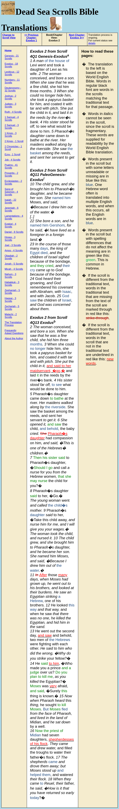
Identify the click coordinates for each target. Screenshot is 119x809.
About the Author (14, 338)
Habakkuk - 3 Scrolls (12, 283)
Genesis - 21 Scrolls (12, 57)
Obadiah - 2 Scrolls (11, 257)
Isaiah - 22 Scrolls (10, 201)
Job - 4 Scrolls (12, 159)
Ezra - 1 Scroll (12, 154)
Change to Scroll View (8, 36)
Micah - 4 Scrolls (14, 269)
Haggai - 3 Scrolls (10, 299)
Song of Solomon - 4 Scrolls (11, 192)
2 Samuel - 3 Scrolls (12, 126)
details (91, 43)
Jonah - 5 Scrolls (14, 263)
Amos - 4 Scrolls (14, 250)
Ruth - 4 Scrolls (13, 112)
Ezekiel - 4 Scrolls (10, 225)
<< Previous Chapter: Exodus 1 (31, 38)
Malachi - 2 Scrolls (11, 315)
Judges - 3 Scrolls (10, 105)
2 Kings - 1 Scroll (14, 141)
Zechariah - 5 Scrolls (12, 307)
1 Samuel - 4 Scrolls (12, 118)
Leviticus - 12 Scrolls (12, 73)
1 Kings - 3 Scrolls (10, 134)
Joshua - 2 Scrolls (10, 97)
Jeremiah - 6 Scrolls (11, 209)
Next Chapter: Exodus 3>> (77, 36)
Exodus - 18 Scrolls (11, 65)
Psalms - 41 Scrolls (11, 166)
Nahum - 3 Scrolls (10, 275)
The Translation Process (13, 324)
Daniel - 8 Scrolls (14, 232)
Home (8, 50)
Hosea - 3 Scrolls (10, 238)
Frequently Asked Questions (14, 332)
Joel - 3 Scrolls (13, 245)
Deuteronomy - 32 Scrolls (13, 89)
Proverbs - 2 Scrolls (11, 174)
